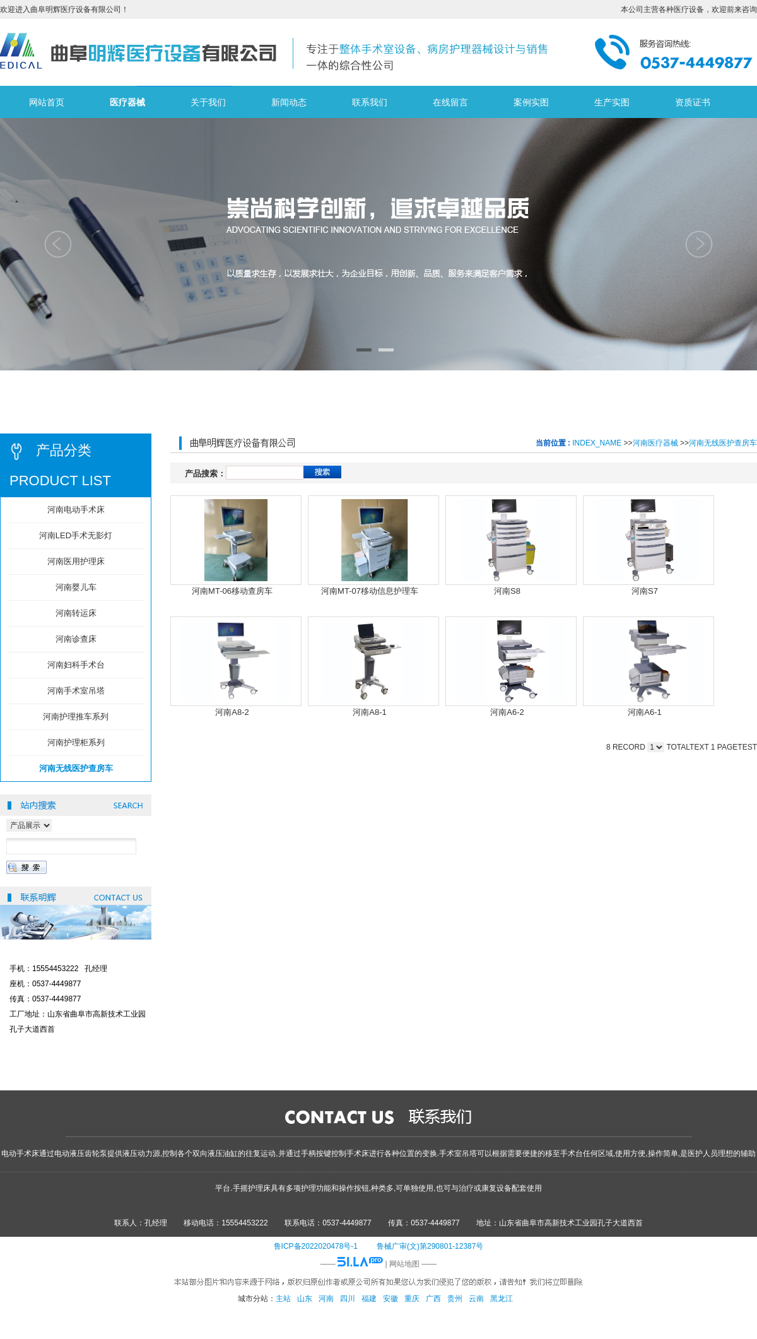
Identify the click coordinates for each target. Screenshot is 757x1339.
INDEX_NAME (596, 443)
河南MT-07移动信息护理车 (369, 591)
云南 (476, 1298)
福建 (369, 1298)
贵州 (454, 1298)
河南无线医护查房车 (723, 443)
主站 (283, 1298)
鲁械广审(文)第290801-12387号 (430, 1246)
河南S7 (644, 591)
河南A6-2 (507, 712)
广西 (433, 1298)
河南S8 (507, 591)
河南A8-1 (369, 712)
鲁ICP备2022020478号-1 (316, 1246)
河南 (326, 1298)
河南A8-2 (232, 712)
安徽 (390, 1298)
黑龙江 (501, 1298)
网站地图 (404, 1263)
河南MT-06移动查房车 (232, 591)
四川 (347, 1298)
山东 (304, 1298)
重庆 (412, 1298)
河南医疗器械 (655, 443)
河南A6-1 (644, 712)
